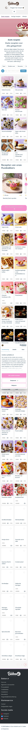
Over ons (3, 682)
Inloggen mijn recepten (17, 8)
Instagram (6, 713)
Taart (3, 66)
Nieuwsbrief (4, 694)
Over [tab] (23, 349)
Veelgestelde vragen (6, 706)
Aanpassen (14, 380)
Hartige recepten (15, 16)
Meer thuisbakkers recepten (14, 208)
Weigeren (14, 385)
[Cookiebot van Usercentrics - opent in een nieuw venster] (20, 345)
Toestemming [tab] (5, 349)
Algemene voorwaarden (7, 684)
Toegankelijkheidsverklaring (8, 696)
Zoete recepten (5, 16)
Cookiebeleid (4, 689)
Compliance (4, 692)
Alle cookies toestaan (14, 375)
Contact (3, 704)
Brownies (20, 66)
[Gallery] (14, 188)
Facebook (6, 716)
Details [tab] (14, 349)
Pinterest (5, 718)
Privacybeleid (5, 687)
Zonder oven (11, 66)
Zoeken (23, 70)
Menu (13, 11)
